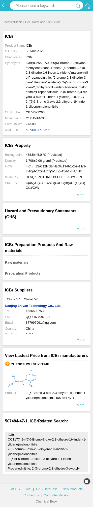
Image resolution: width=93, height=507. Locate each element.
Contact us (31, 495)
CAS (28, 489)
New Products (72, 489)
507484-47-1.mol (38, 130)
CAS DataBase (47, 489)
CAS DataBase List (38, 22)
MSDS (15, 489)
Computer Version (56, 495)
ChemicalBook (12, 22)
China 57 (13, 299)
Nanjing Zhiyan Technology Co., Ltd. (33, 306)
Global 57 (31, 299)
